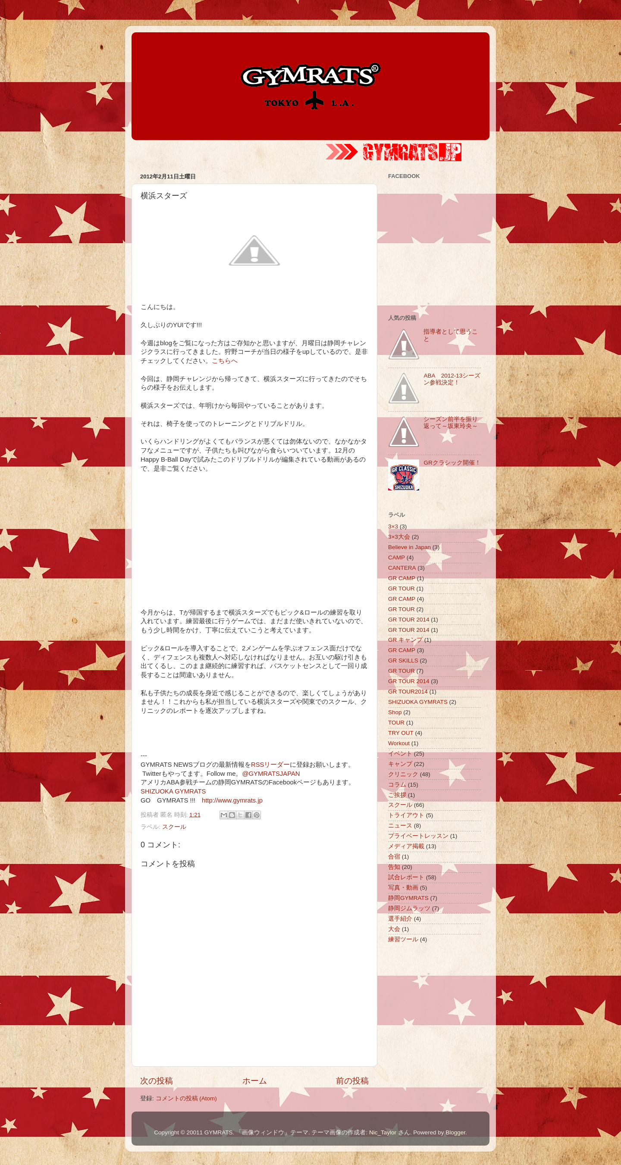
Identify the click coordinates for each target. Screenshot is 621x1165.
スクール (174, 827)
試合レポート (406, 877)
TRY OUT (401, 733)
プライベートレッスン (418, 836)
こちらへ (225, 360)
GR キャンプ (405, 640)
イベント (400, 753)
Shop (395, 712)
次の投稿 (156, 1080)
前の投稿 (352, 1080)
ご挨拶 (397, 795)
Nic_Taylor (382, 1132)
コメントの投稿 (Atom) (186, 1098)
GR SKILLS (403, 660)
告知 (394, 867)
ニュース (400, 825)
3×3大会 (399, 537)
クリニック (403, 774)
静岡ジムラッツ (409, 908)
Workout (399, 743)
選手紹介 (400, 918)
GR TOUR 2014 (409, 619)
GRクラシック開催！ (451, 462)
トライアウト (406, 815)
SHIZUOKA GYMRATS (173, 791)
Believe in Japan (409, 547)
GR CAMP (401, 578)
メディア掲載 (406, 846)
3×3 (393, 526)
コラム (397, 784)
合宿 (394, 856)
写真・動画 (403, 887)
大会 (394, 929)
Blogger (455, 1132)
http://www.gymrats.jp (232, 800)
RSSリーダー (270, 764)
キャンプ (400, 764)
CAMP (396, 557)
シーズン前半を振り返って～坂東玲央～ (450, 422)
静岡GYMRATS (408, 898)
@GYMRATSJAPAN (271, 773)
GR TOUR (401, 588)
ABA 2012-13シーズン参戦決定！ (451, 379)
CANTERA (402, 568)
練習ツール (403, 939)
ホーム (254, 1080)
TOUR (396, 722)
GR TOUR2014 (408, 691)
